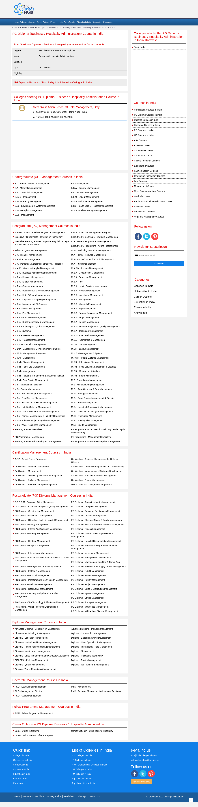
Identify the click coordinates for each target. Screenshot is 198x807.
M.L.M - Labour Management (85, 349)
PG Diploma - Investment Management (90, 553)
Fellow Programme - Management (31, 250)
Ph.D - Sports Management (28, 695)
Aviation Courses (142, 145)
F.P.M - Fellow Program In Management (34, 713)
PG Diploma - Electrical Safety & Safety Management (96, 520)
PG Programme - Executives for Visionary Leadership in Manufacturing (98, 431)
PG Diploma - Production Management (33, 584)
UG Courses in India (144, 135)
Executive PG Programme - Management (91, 241)
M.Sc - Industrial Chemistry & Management (91, 407)
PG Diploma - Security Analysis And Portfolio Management (36, 595)
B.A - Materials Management (28, 188)
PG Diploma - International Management (34, 553)
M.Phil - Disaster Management (29, 362)
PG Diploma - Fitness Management (88, 529)
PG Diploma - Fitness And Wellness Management (38, 529)
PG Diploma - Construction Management (34, 511)
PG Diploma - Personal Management (32, 575)
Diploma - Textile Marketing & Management (35, 669)
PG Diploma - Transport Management (89, 602)
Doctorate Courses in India (147, 125)
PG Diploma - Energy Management (31, 524)
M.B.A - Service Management (85, 322)
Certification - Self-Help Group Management (36, 484)
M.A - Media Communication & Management (92, 259)
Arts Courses (140, 140)
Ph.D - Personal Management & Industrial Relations (96, 691)
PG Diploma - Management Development (91, 557)
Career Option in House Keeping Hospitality (92, 731)
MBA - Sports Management (84, 425)
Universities (97, 22)
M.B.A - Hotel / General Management (32, 295)
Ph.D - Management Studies (28, 691)
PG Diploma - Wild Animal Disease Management (94, 611)
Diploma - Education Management (31, 638)
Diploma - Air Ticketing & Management (33, 633)
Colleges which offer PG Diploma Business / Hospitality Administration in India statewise (158, 37)
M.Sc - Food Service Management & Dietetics (93, 398)
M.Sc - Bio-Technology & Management (33, 393)
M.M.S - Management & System (86, 353)
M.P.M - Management (25, 358)
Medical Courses (142, 196)
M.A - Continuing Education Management (91, 250)
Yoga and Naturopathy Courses (149, 216)
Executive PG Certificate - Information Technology (38, 237)
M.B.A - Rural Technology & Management (34, 322)
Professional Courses (144, 211)
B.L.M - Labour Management (85, 197)
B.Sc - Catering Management (29, 201)
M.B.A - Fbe (77, 281)
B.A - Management (80, 183)
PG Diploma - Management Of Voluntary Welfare (38, 566)
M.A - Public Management (83, 264)
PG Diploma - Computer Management (89, 506)
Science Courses (142, 206)
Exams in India (56, 22)
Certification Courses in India (148, 110)
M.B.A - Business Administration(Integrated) (36, 273)
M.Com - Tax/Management (84, 344)
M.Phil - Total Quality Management (31, 380)
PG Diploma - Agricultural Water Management (93, 502)
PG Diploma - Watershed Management (89, 607)
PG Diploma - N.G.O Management (87, 571)
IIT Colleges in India (81, 760)
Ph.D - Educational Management (30, 687)
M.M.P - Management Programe (30, 353)
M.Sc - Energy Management (84, 393)
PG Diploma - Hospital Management (32, 545)
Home (16, 22)
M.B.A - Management (81, 299)
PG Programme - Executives (28, 429)
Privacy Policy (54, 796)
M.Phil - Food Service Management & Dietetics (93, 367)
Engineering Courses (144, 166)
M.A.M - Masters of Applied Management (34, 268)
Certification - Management (28, 471)
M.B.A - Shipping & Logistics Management (35, 326)
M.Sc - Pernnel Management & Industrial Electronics (40, 416)
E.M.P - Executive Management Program (90, 232)
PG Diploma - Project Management (88, 584)
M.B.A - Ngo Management (83, 308)
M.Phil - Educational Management (87, 362)
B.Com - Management (25, 197)
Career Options (43, 22)
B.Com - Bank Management (84, 192)
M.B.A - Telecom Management (29, 335)
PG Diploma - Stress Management (87, 598)
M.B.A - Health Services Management (89, 286)
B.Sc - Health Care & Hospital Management (92, 206)
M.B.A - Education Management (86, 277)
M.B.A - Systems (23, 331)
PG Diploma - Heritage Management (32, 541)
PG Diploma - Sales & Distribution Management (94, 589)
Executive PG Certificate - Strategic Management (94, 237)
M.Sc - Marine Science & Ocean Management (37, 411)
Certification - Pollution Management (32, 480)
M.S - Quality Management (28, 389)
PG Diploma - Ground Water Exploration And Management (92, 535)
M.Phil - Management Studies (85, 371)
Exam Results (69, 22)
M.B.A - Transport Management (30, 340)
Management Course (144, 186)
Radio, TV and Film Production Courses (153, 201)
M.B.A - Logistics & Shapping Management (35, 299)
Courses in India (27, 27)
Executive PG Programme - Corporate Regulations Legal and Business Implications (42, 243)
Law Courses (140, 181)
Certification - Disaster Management (32, 466)
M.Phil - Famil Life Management (30, 367)
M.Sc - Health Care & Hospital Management (36, 402)
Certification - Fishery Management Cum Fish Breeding (97, 466)
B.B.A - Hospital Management (29, 192)
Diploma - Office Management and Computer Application (42, 655)
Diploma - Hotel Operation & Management (91, 642)
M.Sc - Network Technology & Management (92, 411)
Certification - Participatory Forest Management (93, 475)
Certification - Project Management (88, 480)
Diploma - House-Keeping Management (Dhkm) (37, 647)
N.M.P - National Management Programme (91, 484)
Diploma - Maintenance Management (32, 651)
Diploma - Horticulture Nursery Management (36, 642)
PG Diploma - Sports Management (87, 593)
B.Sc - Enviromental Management (87, 201)
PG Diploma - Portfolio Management (88, 575)
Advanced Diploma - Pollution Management (92, 629)
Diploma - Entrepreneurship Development (91, 638)
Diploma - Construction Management (88, 633)
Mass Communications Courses (149, 191)
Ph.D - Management (80, 687)
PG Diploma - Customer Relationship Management (95, 511)
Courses (31, 22)
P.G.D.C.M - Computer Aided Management (35, 502)
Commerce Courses (143, 150)
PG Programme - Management (29, 437)
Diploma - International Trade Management (91, 647)
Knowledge (107, 22)
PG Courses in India (143, 130)
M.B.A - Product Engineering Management (91, 313)
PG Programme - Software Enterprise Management (95, 441)
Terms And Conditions (33, 796)
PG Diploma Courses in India (49, 27)
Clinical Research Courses (147, 160)
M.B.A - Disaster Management (29, 277)
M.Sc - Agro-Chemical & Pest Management (91, 389)
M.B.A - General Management (29, 286)
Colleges (23, 22)
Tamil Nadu (139, 47)
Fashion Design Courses (146, 171)
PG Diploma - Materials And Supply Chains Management (98, 566)
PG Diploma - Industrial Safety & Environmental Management (94, 547)
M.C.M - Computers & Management (88, 340)
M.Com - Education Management (30, 344)
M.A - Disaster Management (28, 255)
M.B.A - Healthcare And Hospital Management (37, 290)
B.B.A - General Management (85, 188)
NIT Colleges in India (82, 755)
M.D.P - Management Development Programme (37, 349)
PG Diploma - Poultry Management (88, 580)
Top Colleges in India (82, 778)
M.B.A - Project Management (85, 317)
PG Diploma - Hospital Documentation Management (96, 541)
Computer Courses (143, 155)
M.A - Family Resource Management (88, 255)
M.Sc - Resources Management (86, 416)
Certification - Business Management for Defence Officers (94, 460)
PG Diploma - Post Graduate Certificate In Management (41, 580)
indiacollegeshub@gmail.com (145, 760)
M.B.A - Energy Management (29, 281)
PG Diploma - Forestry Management (32, 533)
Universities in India (145, 291)
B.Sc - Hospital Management (28, 210)
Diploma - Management (82, 651)
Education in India (84, 22)
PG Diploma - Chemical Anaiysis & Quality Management (42, 506)
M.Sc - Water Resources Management (33, 425)
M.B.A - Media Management (28, 308)
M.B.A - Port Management (27, 313)
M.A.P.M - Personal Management (87, 268)
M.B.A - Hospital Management (85, 290)
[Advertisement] (69, 147)
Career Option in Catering (27, 731)
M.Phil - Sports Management (85, 375)
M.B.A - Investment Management (87, 295)
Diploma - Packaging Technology (87, 655)
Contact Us (94, 796)
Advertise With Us (141, 781)
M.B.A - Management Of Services (31, 304)
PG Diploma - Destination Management (33, 515)
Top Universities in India (83, 783)
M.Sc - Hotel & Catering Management (33, 407)
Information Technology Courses (149, 176)
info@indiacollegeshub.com (144, 755)
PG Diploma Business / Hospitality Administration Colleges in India (53, 82)
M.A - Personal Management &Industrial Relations (39, 264)
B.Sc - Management (24, 215)
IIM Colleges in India (82, 774)
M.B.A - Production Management (30, 317)
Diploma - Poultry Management (86, 660)
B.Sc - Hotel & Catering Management (89, 210)
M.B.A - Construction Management (87, 273)
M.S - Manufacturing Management (87, 384)
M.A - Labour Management (27, 259)
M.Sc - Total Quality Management (87, 420)
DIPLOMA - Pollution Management (31, 660)
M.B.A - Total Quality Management (87, 335)
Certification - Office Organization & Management (38, 475)
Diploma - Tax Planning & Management (90, 664)
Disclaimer (69, 796)
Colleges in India (143, 285)
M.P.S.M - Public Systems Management (90, 358)
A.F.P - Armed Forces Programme (31, 459)
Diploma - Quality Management (30, 664)
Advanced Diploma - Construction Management (37, 629)
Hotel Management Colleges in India (89, 764)
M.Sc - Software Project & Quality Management (37, 420)
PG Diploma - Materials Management (32, 571)
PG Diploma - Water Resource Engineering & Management (36, 608)
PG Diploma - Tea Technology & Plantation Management (42, 602)
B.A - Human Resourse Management (32, 183)
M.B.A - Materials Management (86, 304)
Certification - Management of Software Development (96, 471)
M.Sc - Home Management (84, 402)
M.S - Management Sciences (29, 384)
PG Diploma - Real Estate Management (34, 589)
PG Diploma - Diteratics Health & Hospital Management (41, 520)
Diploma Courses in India (146, 120)
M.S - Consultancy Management (86, 380)
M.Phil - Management (25, 371)
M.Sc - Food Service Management (31, 398)
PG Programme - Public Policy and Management (38, 441)
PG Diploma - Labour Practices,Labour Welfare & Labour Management (42, 559)
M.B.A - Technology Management (87, 331)
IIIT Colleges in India (82, 769)
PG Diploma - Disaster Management (88, 515)
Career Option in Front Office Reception (34, 735)
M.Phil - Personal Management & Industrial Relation (39, 375)
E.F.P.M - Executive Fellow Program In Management (40, 232)
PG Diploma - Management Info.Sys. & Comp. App (95, 562)
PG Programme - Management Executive (91, 437)
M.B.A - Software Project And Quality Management (95, 326)
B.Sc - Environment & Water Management (35, 206)
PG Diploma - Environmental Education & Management (97, 524)
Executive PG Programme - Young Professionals (94, 246)
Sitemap (82, 796)
